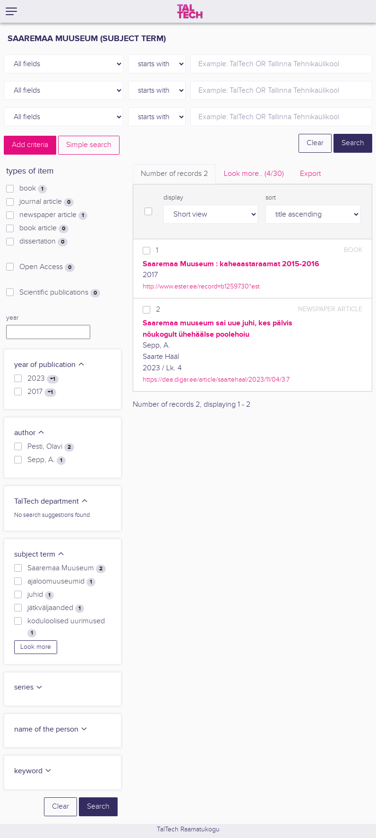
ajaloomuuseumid (61, 581)
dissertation (43, 241)
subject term (39, 554)
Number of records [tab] (174, 173)
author (29, 432)
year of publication (49, 364)
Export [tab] (310, 173)
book (33, 188)
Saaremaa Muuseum (66, 568)
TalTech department (51, 501)
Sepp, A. (46, 460)
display (173, 197)
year (12, 318)
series (28, 687)
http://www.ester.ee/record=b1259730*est (201, 286)
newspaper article (53, 215)
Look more (35, 647)
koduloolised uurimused (66, 627)
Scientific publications (59, 292)
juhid (40, 595)
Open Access (47, 267)
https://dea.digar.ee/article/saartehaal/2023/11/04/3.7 (216, 379)
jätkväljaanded (55, 608)
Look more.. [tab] (254, 173)
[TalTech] (190, 11)
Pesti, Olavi (50, 447)
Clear (315, 143)
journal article (46, 202)
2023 (43, 379)
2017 (41, 392)
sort (270, 197)
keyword (33, 771)
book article (43, 228)
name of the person (51, 729)
